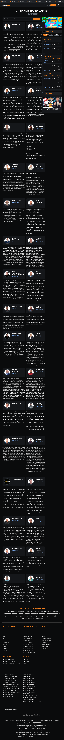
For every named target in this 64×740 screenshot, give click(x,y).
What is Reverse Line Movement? (11, 705)
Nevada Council (24, 730)
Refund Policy (45, 646)
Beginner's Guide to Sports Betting (31, 667)
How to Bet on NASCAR (28, 690)
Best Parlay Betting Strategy (30, 695)
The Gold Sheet (17, 479)
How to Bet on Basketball (29, 672)
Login (47, 5)
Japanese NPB (6, 642)
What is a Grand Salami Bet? (10, 707)
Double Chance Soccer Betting (10, 700)
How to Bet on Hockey (28, 676)
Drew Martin (38, 334)
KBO (4, 640)
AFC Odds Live (26, 634)
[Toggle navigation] (60, 5)
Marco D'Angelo (15, 239)
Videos (24, 663)
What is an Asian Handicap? (9, 682)
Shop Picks (44, 634)
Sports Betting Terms (28, 669)
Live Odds (25, 629)
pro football (41, 114)
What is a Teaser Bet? (8, 674)
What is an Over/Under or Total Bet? (12, 663)
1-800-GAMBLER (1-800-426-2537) (54, 720)
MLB (4, 638)
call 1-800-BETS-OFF (45, 723)
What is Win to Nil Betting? (10, 690)
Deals (43, 631)
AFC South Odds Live (28, 650)
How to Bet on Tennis (28, 688)
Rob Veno (39, 479)
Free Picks (25, 659)
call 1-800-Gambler (46, 732)
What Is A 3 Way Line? (8, 665)
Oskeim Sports (17, 89)
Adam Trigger (39, 549)
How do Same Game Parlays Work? (11, 684)
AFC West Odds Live (27, 642)
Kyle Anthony (39, 201)
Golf (4, 646)
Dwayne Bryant (39, 239)
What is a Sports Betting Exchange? (12, 698)
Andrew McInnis (15, 165)
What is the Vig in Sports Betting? (11, 692)
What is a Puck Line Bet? (9, 669)
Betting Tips (26, 665)
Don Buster (16, 200)
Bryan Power (17, 438)
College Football (7, 631)
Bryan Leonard (17, 333)
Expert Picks (26, 661)
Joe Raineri (38, 272)
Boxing (5, 648)
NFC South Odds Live (28, 648)
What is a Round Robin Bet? (10, 676)
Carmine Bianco (18, 125)
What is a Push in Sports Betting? (11, 688)
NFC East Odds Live (27, 636)
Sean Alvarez (39, 519)
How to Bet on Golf (28, 680)
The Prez (39, 55)
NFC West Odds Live (27, 640)
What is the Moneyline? (9, 659)
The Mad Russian (39, 576)
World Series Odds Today (29, 652)
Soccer (5, 644)
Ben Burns (16, 24)
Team (43, 636)
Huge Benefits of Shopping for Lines (32, 701)
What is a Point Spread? (9, 661)
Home (43, 629)
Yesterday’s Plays (46, 638)
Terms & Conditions (47, 644)
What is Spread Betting (9, 678)
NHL (4, 636)
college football (32, 114)
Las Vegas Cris (17, 576)
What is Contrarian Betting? (10, 709)
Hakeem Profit (17, 306)
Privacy (44, 642)
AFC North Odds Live (28, 646)
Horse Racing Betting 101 (29, 686)
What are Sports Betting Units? (11, 686)
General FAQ (45, 648)
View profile (15, 26)
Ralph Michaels (17, 518)
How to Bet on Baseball (29, 674)
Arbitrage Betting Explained (30, 697)
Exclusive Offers (46, 632)
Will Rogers (38, 307)
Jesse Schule (38, 165)
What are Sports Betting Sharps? (11, 696)
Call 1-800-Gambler (42, 728)
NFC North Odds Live (28, 644)
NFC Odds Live (26, 632)
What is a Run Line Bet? (8, 671)
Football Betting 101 (28, 671)
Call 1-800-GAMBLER (37, 722)
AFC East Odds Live (27, 638)
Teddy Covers (38, 439)
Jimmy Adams (38, 25)
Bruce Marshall (15, 370)
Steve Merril (38, 89)
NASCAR (5, 650)
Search (36, 18)
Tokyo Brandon (39, 125)
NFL (38, 70)
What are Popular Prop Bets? (10, 672)
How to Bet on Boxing (28, 684)
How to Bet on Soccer (28, 678)
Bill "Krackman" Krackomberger (18, 273)
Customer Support (46, 640)
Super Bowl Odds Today (29, 631)
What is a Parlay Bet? (8, 667)
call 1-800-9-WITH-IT (45, 725)
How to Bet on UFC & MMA (29, 682)
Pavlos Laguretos (40, 403)
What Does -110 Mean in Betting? (11, 704)
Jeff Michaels (17, 549)
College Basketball (8, 634)
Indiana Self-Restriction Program (32, 726)
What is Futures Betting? (9, 680)
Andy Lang (40, 370)
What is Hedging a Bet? (8, 694)
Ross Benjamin (17, 403)
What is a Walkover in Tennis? (10, 702)
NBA (4, 632)
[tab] (45, 35)
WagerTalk (20, 736)
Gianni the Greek (16, 56)
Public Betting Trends (28, 699)
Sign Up (53, 5)
